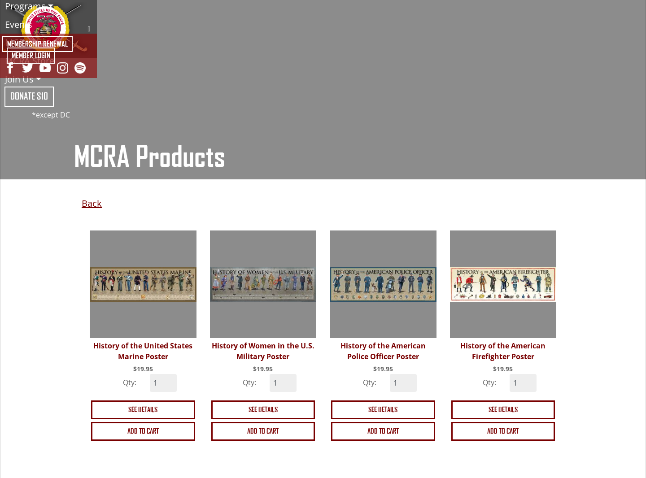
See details (142, 409)
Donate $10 (29, 96)
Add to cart (143, 431)
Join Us (19, 79)
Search (89, 29)
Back (92, 203)
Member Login (31, 55)
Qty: (129, 382)
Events (18, 24)
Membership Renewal (37, 43)
